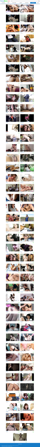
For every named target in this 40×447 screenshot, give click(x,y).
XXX (11, 446)
